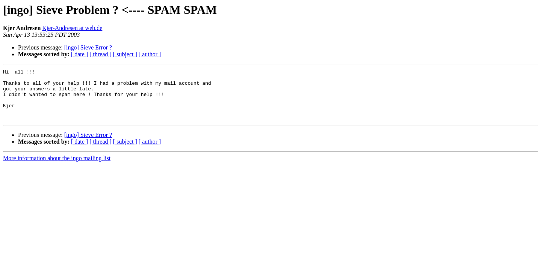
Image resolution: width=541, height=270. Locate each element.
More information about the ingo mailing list (56, 168)
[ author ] (150, 54)
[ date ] (79, 54)
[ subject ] (125, 54)
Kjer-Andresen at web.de (72, 28)
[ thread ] (100, 54)
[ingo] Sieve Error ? (88, 47)
